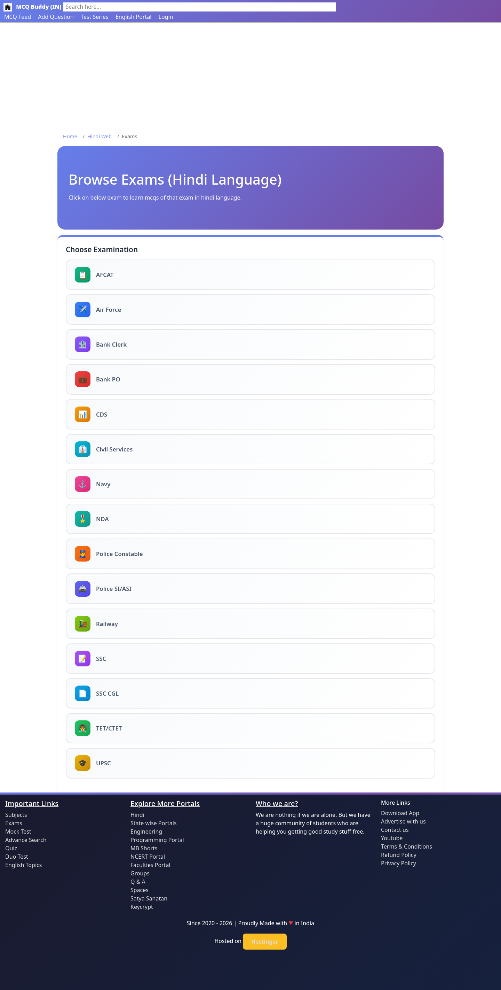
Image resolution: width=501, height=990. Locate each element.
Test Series (95, 17)
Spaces (139, 890)
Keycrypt (141, 907)
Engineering (146, 831)
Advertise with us (403, 821)
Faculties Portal (150, 865)
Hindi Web (99, 136)
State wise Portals (153, 823)
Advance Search (26, 840)
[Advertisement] (250, 75)
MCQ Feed (17, 17)
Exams (13, 823)
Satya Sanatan (148, 898)
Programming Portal (157, 840)
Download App (400, 813)
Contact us (395, 830)
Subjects (16, 815)
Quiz (11, 848)
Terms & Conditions (406, 846)
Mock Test (18, 831)
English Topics (23, 865)
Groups (140, 873)
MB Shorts (143, 848)
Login (166, 17)
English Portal (133, 17)
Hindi (137, 815)
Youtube (392, 838)
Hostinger (264, 941)
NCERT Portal (147, 856)
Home (70, 136)
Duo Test (16, 856)
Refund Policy (398, 855)
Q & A (137, 881)
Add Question (56, 17)
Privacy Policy (398, 863)
